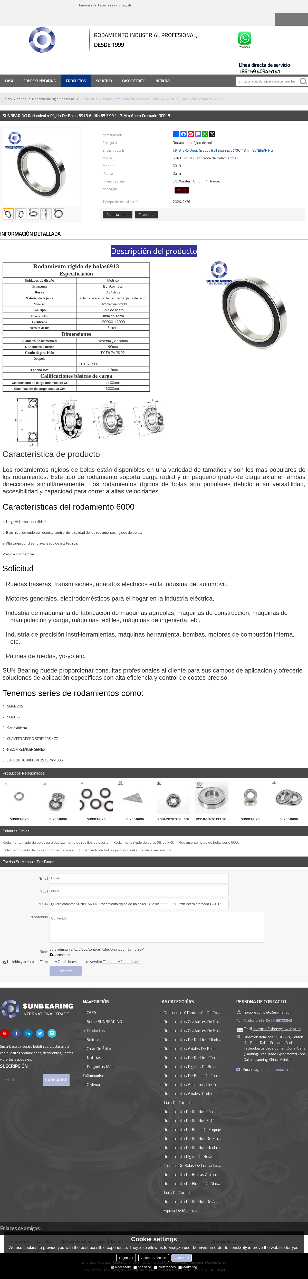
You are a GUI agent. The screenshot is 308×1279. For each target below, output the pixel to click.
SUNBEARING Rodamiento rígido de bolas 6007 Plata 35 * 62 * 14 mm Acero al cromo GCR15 (19, 820)
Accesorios (60, 955)
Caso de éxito (133, 81)
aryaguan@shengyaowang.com (277, 1028)
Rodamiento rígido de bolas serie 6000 (209, 842)
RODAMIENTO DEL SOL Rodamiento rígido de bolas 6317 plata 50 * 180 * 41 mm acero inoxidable (212, 820)
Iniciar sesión (108, 5)
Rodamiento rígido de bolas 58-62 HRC (143, 842)
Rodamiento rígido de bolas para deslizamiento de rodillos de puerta (55, 842)
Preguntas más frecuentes (98, 1067)
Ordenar (93, 1084)
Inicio (8, 99)
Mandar (66, 970)
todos (21, 99)
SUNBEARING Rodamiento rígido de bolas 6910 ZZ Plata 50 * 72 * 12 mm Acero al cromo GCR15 (289, 820)
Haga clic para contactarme (273, 1069)
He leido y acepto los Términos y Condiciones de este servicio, (71, 961)
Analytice (142, 1267)
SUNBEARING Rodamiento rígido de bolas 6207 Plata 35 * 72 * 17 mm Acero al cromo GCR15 (250, 820)
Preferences (165, 1267)
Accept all (181, 1258)
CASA (9, 81)
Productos (76, 81)
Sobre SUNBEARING (39, 81)
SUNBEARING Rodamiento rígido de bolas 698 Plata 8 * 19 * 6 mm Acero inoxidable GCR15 (135, 820)
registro (127, 5)
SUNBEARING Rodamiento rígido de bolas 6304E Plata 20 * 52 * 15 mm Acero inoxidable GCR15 (57, 820)
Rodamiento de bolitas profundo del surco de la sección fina (125, 850)
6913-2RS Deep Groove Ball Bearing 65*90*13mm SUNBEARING (223, 150)
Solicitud (104, 81)
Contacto (95, 1075)
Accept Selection (153, 1258)
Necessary (121, 1267)
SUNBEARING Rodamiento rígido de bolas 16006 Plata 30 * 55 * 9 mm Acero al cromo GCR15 (96, 820)
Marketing (187, 1267)
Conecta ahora (118, 214)
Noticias (163, 81)
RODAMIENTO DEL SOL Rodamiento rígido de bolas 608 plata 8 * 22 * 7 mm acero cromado (173, 820)
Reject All (126, 1258)
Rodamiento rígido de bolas (53, 99)
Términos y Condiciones (121, 961)
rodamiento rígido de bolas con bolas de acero (38, 850)
